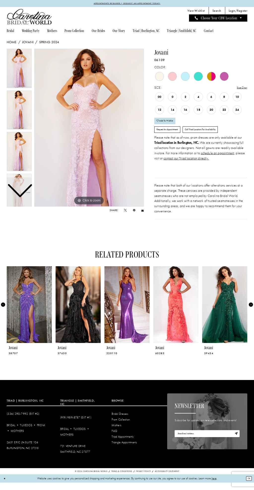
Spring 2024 (49, 43)
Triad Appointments (122, 444)
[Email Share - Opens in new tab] (142, 211)
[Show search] (217, 11)
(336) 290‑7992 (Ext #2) (23, 421)
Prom (41, 432)
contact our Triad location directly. (186, 165)
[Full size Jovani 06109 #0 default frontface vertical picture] (89, 128)
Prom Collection (121, 427)
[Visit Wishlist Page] (196, 11)
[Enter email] (207, 442)
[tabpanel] (89, 128)
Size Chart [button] (240, 88)
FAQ (114, 438)
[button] (238, 11)
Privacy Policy (143, 478)
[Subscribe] (235, 442)
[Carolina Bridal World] (29, 17)
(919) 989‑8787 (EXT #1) (76, 424)
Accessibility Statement (167, 478)
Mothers (17, 438)
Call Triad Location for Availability (215, 136)
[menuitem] (196, 11)
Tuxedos (26, 432)
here (214, 486)
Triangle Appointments (124, 450)
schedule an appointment (217, 160)
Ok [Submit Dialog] (248, 486)
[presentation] (29, 312)
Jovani (27, 43)
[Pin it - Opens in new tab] (134, 211)
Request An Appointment (171, 136)
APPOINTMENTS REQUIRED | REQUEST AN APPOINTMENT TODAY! (127, 3)
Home (12, 43)
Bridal (11, 432)
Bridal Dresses (120, 421)
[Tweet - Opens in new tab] (125, 211)
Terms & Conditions (121, 478)
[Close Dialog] (5, 486)
